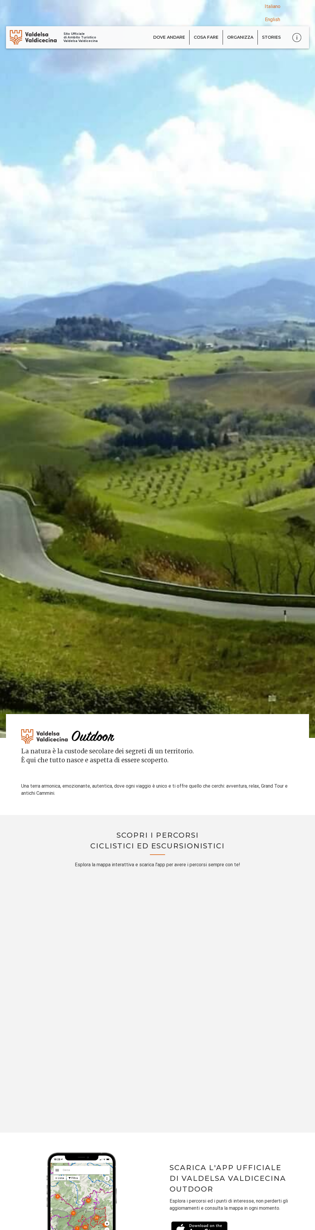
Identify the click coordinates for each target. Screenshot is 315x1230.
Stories (271, 37)
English (272, 19)
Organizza (240, 37)
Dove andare (169, 37)
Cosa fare (206, 37)
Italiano (272, 6)
